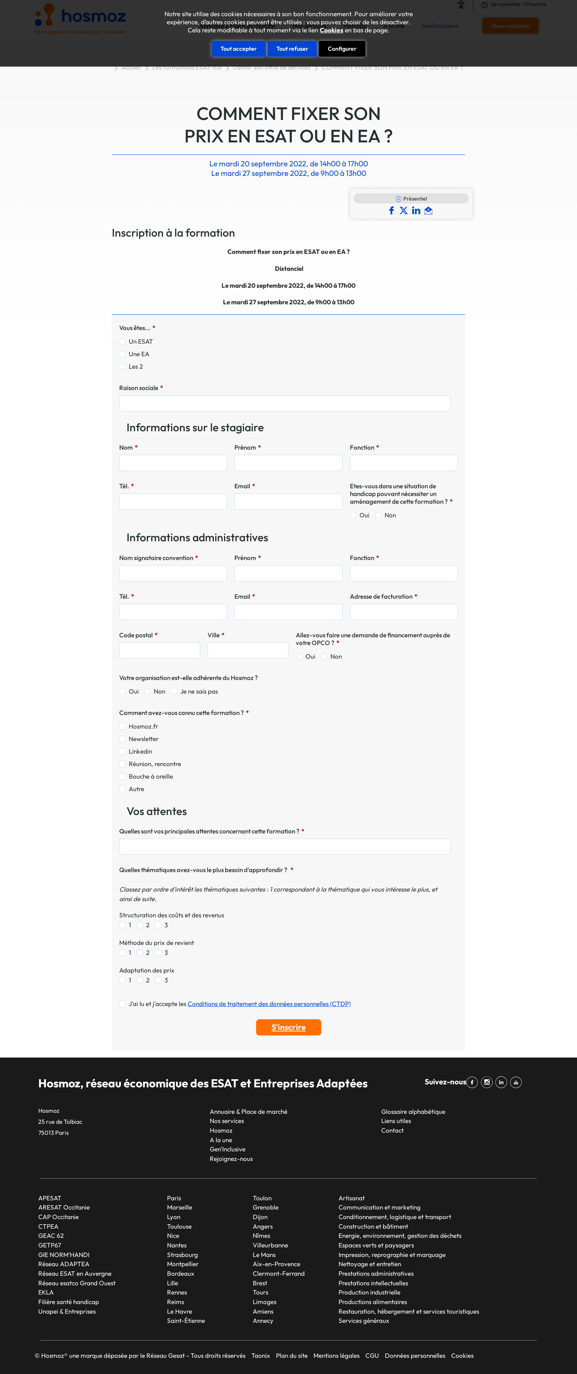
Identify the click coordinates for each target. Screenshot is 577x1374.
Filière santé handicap (68, 1302)
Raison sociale (141, 388)
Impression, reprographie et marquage (392, 1254)
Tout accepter (238, 48)
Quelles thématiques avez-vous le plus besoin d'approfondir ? (206, 870)
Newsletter (144, 739)
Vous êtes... (137, 328)
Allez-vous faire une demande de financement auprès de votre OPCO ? (373, 639)
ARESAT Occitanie (64, 1207)
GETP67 (49, 1245)
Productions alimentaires (373, 1302)
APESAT (49, 1198)
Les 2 (136, 366)
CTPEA (48, 1226)
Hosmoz (221, 1130)
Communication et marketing (380, 1207)
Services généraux (364, 1320)
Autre (136, 789)
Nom (128, 447)
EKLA (46, 1292)
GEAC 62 (51, 1235)
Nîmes (261, 1235)
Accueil (131, 67)
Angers (263, 1226)
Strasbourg (182, 1254)
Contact (392, 1130)
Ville (216, 635)
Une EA (139, 354)
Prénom (247, 447)
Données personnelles (415, 1355)
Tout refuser (292, 48)
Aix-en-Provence (276, 1264)
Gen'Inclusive (227, 1149)
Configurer (342, 48)
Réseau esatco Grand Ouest (77, 1283)
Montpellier (183, 1264)
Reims (175, 1302)
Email (244, 486)
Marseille (179, 1207)
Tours (260, 1292)
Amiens (263, 1311)
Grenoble (266, 1207)
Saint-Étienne (186, 1320)
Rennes (177, 1292)
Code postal (138, 635)
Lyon (173, 1217)
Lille (172, 1283)
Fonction (364, 447)
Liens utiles (396, 1121)
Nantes (177, 1245)
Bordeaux (180, 1273)
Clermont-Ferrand (279, 1273)
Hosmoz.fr (143, 726)
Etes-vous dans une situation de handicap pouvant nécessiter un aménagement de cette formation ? (401, 493)
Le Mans (264, 1254)
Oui (364, 515)
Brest (260, 1283)
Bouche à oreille (151, 776)
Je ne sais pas (199, 691)
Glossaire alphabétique (413, 1111)
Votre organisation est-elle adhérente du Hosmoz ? (188, 677)
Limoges (264, 1302)
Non (390, 515)
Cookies (331, 30)
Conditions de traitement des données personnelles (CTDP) (269, 1004)
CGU (372, 1355)
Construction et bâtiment (373, 1226)
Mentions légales (337, 1355)
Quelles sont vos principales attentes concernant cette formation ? (211, 831)
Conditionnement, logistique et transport (395, 1217)
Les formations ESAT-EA (187, 67)
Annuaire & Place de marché (248, 1111)
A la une (221, 1140)
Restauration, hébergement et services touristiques (409, 1311)
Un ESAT (141, 341)
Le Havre (179, 1311)
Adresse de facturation (383, 596)
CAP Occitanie (58, 1217)
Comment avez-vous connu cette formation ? (184, 712)
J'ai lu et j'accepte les (240, 1004)
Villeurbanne (270, 1245)
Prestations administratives (376, 1273)
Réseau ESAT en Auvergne (74, 1273)
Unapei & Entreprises (67, 1311)
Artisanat (352, 1198)
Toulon (262, 1198)
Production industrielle (369, 1292)
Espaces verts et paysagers (376, 1245)
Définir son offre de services (271, 67)
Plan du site (292, 1355)
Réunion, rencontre (155, 764)
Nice (173, 1235)
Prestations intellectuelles (373, 1283)
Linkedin (140, 751)
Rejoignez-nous (231, 1158)
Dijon (260, 1217)
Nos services (227, 1121)
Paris (174, 1198)
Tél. (126, 486)
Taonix (260, 1355)
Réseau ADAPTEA (63, 1264)
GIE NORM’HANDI (63, 1254)
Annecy (263, 1320)
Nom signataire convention (158, 558)
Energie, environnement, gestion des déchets (400, 1235)
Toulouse (179, 1226)
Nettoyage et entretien (370, 1264)
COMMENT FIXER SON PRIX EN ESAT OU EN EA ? (392, 67)
